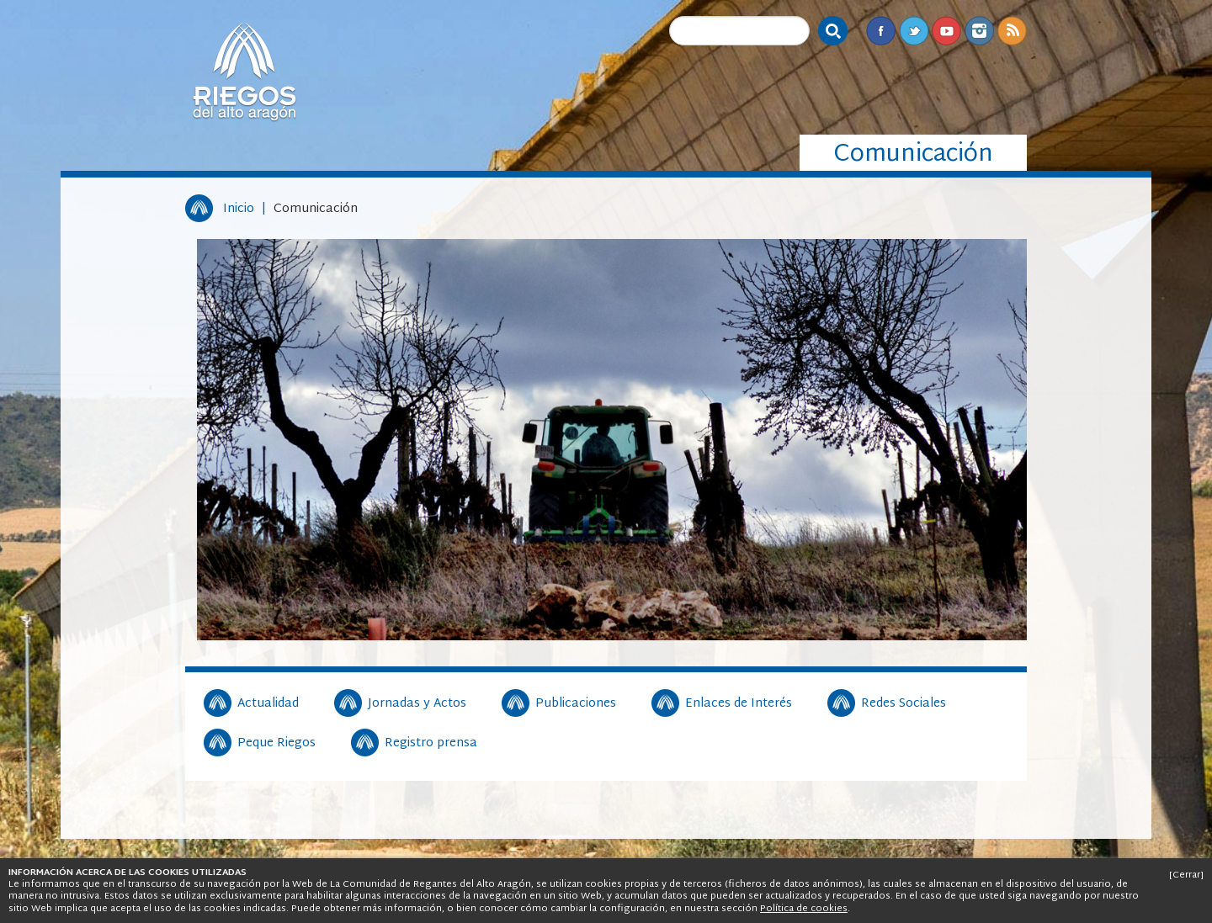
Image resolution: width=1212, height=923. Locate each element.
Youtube (946, 30)
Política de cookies (804, 908)
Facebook (881, 30)
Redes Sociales (903, 704)
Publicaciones (575, 704)
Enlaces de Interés (738, 704)
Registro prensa (431, 743)
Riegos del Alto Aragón (244, 71)
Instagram (979, 30)
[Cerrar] (1186, 875)
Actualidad (268, 704)
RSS (1012, 30)
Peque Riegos (276, 743)
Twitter (913, 30)
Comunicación (316, 209)
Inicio (238, 209)
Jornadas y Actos (417, 704)
